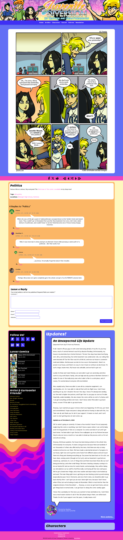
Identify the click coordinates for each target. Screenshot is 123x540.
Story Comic (14, 433)
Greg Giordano (15, 412)
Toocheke (77, 538)
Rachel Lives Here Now (17, 429)
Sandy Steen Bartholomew (18, 431)
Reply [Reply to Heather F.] (17, 248)
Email (13, 315)
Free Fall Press (14, 410)
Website (13, 317)
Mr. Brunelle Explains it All (18, 427)
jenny (20, 194)
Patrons (71, 22)
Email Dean (66, 533)
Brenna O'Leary (15, 402)
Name (13, 312)
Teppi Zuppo (14, 435)
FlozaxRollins (14, 408)
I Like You (13, 421)
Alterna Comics (15, 396)
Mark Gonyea (14, 423)
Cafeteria (36, 197)
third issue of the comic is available (49, 189)
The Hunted (13, 418)
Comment (14, 294)
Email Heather (58, 533)
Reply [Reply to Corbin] (17, 282)
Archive (47, 22)
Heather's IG (61, 535)
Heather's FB (61, 536)
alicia (16, 194)
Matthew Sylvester (16, 425)
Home (41, 22)
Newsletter (80, 22)
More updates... (107, 517)
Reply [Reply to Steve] (17, 229)
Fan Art (64, 22)
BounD (12, 400)
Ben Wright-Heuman (16, 398)
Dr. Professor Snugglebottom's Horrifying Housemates (23, 405)
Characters (56, 22)
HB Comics (13, 416)
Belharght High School (25, 197)
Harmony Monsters (16, 414)
